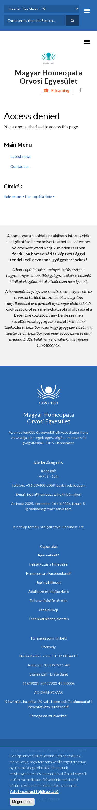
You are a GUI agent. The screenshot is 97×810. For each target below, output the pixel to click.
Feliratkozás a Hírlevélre (48, 564)
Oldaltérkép (48, 610)
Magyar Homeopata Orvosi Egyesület (48, 76)
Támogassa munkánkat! (48, 716)
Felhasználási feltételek (49, 600)
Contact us (19, 166)
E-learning (60, 90)
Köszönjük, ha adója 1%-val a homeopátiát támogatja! (47, 701)
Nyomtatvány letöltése (48, 707)
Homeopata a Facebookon (48, 573)
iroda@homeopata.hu (46, 494)
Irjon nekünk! (48, 555)
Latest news (20, 156)
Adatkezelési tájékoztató (48, 591)
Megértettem (22, 804)
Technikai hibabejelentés (48, 619)
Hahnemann (13, 197)
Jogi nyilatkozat (48, 582)
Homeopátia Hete (38, 197)
